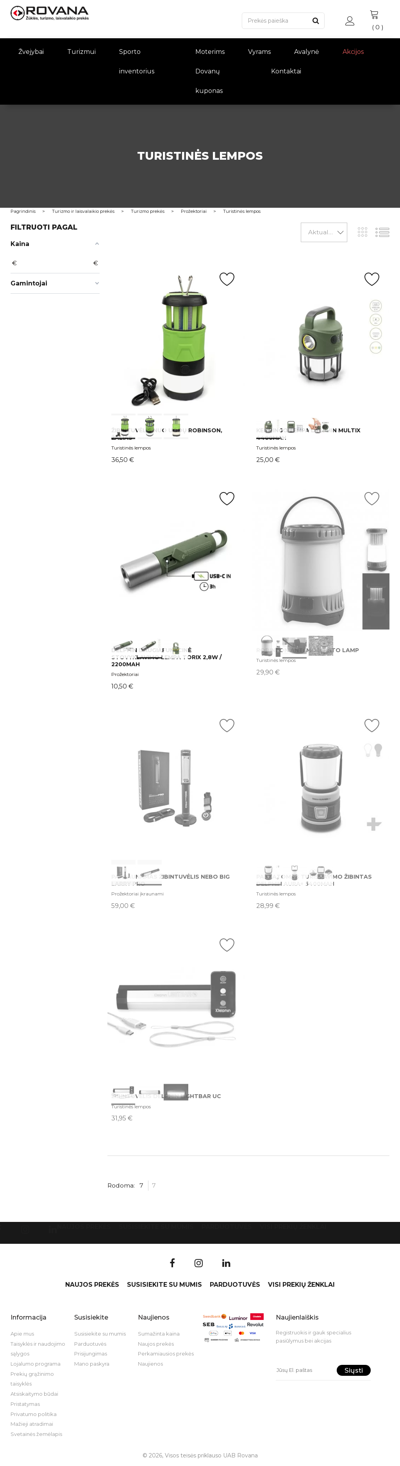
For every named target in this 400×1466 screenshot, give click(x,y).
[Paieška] (274, 21)
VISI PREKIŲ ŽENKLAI (293, 1227)
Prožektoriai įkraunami (137, 894)
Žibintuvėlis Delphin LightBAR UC (166, 1096)
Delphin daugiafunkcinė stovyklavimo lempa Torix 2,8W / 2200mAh (166, 657)
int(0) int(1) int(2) (176, 341)
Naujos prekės (84, 1227)
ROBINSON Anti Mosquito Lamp (307, 650)
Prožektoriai (125, 674)
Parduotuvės (227, 1227)
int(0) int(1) (176, 787)
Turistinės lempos (131, 448)
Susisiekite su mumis (156, 1227)
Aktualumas (326, 232)
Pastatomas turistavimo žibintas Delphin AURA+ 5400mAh (314, 880)
